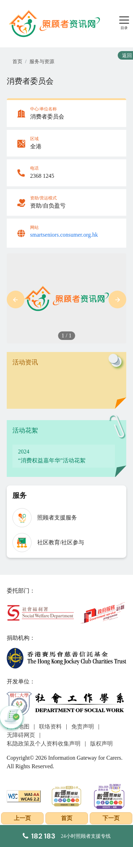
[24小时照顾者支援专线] (66, 836)
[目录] (124, 20)
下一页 (111, 818)
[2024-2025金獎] (66, 795)
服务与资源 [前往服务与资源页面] (41, 61)
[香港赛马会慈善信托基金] (67, 658)
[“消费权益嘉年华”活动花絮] (63, 456)
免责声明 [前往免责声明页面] (82, 727)
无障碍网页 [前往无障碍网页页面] (21, 735)
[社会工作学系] (67, 704)
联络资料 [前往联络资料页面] (50, 727)
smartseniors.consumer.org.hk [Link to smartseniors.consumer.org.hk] (64, 235)
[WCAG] (24, 795)
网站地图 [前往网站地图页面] (18, 727)
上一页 (22, 818)
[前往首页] (55, 24)
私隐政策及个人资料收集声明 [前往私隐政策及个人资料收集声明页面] (44, 744)
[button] (15, 299)
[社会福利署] (40, 612)
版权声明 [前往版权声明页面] (101, 744)
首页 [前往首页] (17, 61)
